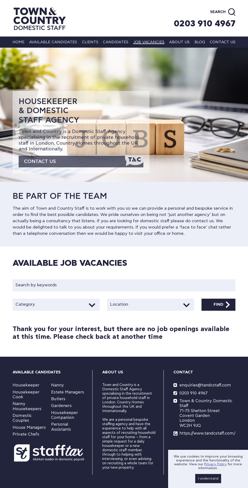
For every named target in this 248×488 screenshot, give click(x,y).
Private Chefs (26, 434)
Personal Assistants (61, 426)
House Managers (29, 427)
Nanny (57, 385)
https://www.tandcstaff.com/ (207, 433)
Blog (199, 42)
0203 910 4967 (204, 23)
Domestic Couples (22, 418)
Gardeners (61, 406)
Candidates (115, 42)
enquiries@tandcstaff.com (205, 385)
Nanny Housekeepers (27, 406)
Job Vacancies (148, 42)
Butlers (58, 399)
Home (18, 42)
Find (218, 304)
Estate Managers (67, 392)
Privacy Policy (215, 464)
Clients (90, 42)
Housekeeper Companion (64, 415)
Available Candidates (53, 42)
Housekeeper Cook (26, 394)
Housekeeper (26, 385)
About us (179, 42)
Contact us (222, 42)
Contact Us (40, 161)
